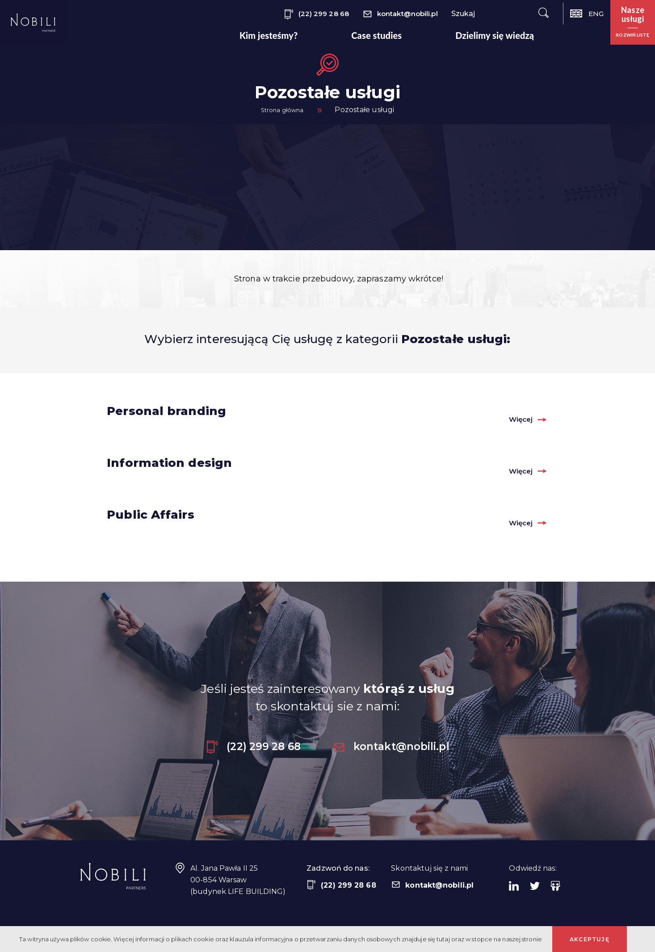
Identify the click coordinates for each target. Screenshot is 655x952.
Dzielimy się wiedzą (494, 35)
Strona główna (282, 109)
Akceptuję (589, 939)
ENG (587, 13)
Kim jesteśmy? (268, 35)
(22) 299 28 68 (316, 14)
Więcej (515, 419)
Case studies (376, 35)
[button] (632, 22)
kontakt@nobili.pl (400, 14)
